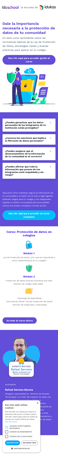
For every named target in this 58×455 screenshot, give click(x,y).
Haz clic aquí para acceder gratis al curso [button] (29, 60)
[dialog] (21, 426)
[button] (21, 448)
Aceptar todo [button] (12, 443)
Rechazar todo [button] (29, 443)
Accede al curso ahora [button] (20, 320)
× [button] (37, 403)
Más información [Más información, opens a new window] (11, 422)
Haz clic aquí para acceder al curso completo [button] (29, 215)
